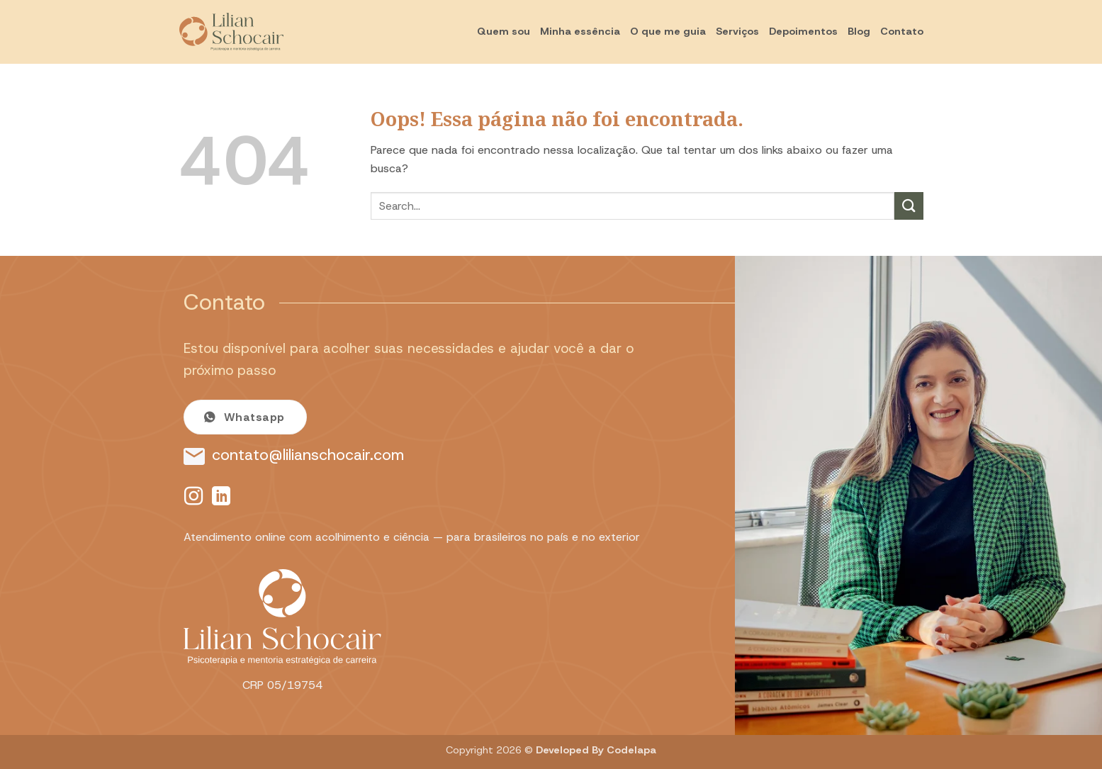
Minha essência (580, 31)
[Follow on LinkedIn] (221, 497)
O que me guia (668, 31)
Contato (901, 31)
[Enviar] (908, 206)
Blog (859, 31)
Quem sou (503, 31)
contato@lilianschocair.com (308, 454)
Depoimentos (803, 31)
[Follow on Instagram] (193, 497)
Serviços (737, 31)
